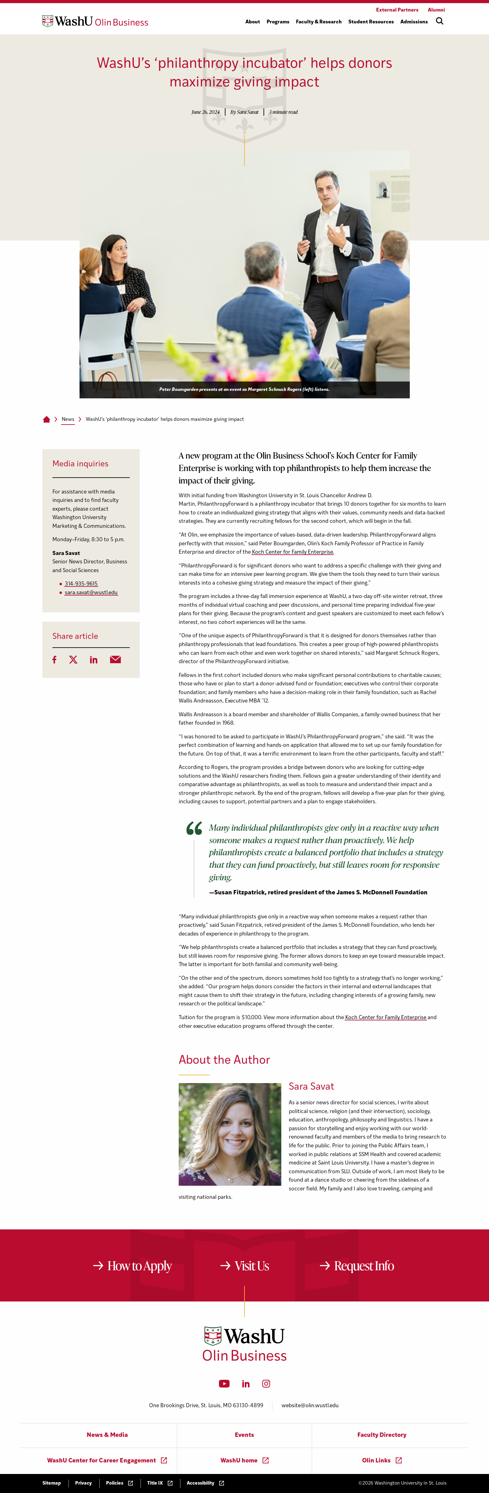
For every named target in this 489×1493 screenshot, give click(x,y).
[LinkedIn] (94, 661)
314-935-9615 (81, 584)
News (68, 419)
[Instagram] (266, 1385)
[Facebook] (54, 661)
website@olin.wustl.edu (310, 1405)
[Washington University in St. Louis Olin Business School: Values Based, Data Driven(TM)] (245, 1359)
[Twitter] (73, 661)
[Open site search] (440, 21)
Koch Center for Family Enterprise (292, 552)
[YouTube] (224, 1385)
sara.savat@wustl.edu (91, 593)
